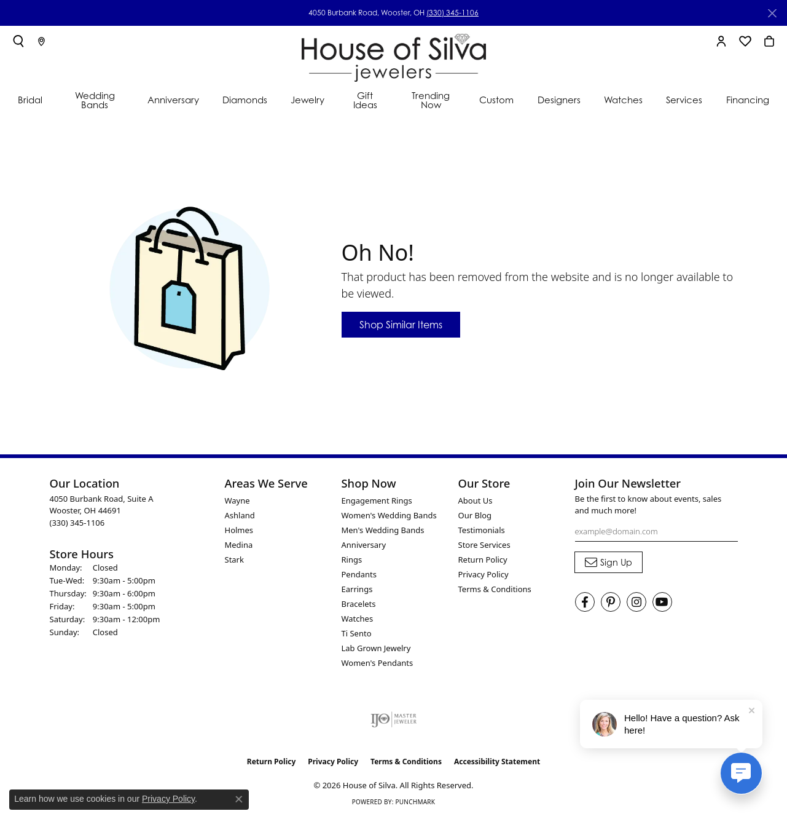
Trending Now (431, 100)
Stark (234, 559)
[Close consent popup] (239, 799)
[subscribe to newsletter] (608, 563)
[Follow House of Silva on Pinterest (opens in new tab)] (611, 602)
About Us (475, 500)
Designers (559, 99)
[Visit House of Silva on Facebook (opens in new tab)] (585, 602)
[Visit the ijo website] (393, 719)
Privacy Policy (483, 574)
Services (684, 99)
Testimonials (481, 530)
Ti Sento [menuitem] (357, 633)
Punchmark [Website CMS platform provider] (415, 801)
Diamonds (244, 99)
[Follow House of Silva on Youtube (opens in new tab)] (662, 602)
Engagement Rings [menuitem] (377, 500)
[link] (41, 41)
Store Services (484, 544)
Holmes (239, 530)
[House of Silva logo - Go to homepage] (394, 55)
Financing (747, 99)
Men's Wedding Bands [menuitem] (383, 530)
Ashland (240, 515)
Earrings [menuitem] (357, 589)
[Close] (772, 13)
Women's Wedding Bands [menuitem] (389, 515)
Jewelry (307, 99)
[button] (18, 41)
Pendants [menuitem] (359, 574)
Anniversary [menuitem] (364, 544)
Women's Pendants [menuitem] (377, 662)
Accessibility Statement (497, 761)
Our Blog (475, 515)
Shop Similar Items (400, 324)
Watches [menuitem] (358, 618)
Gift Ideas (365, 100)
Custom (496, 99)
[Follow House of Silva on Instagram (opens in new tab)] (636, 602)
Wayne (237, 500)
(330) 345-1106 (452, 12)
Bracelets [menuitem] (359, 603)
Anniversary (173, 99)
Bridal (30, 99)
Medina (239, 544)
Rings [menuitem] (352, 559)
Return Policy (482, 559)
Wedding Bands (95, 100)
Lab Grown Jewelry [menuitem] (376, 648)
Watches (623, 99)
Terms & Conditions (494, 589)
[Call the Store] (77, 522)
